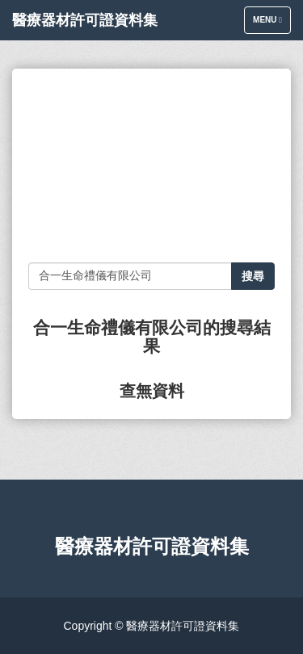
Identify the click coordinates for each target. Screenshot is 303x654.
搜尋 (253, 276)
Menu (271, 24)
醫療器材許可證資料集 (85, 20)
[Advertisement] (151, 165)
